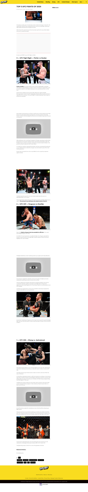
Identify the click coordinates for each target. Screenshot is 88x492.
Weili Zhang (33, 462)
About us (45, 474)
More (82, 2)
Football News (40, 1)
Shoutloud (50, 474)
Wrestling (48, 1)
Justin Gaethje (40, 460)
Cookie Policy (41, 478)
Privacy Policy (47, 478)
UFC (59, 1)
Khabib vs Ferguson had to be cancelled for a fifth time (32, 232)
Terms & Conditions (33, 478)
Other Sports (75, 1)
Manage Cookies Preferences (57, 478)
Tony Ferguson (19, 462)
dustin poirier (25, 460)
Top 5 (25, 462)
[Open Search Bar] (86, 2)
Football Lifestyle (66, 1)
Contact (27, 478)
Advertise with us (39, 474)
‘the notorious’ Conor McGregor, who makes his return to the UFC (33, 201)
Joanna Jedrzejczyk (33, 460)
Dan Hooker (19, 460)
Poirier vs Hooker (20, 86)
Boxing (53, 1)
